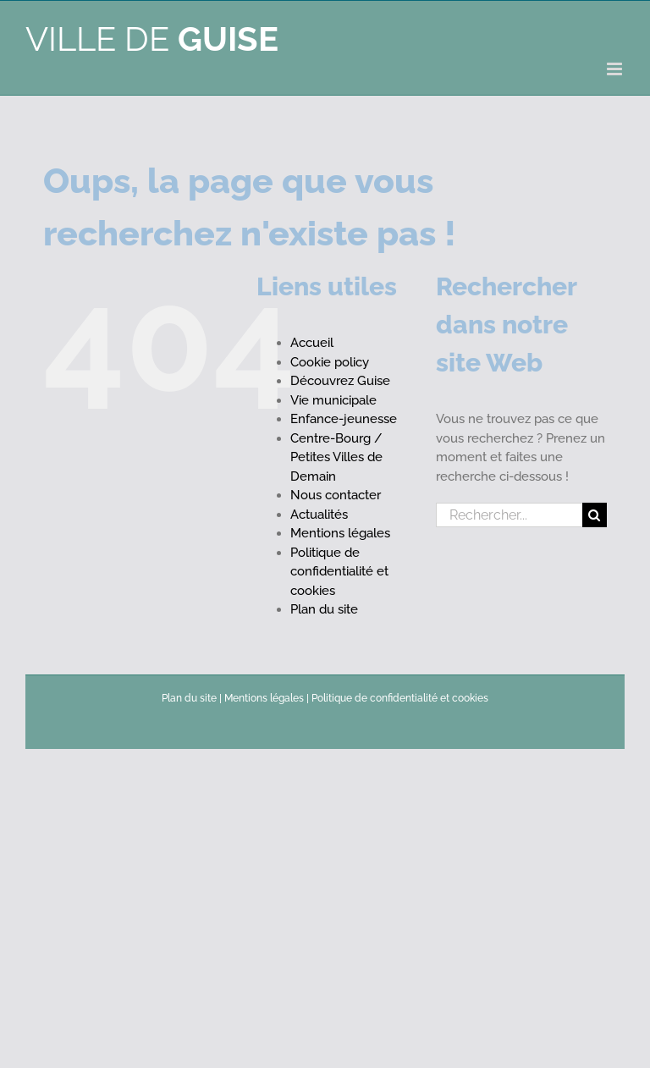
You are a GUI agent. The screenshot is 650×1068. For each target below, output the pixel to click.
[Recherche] (594, 515)
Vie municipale (333, 400)
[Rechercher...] (509, 515)
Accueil (311, 342)
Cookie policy (329, 362)
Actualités (319, 514)
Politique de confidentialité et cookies (339, 571)
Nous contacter (335, 495)
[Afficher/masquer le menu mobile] (616, 69)
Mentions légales (340, 533)
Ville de (151, 38)
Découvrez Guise (340, 380)
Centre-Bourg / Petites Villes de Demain (336, 457)
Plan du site (324, 609)
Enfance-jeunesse (343, 419)
